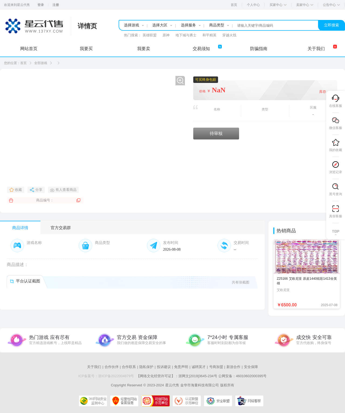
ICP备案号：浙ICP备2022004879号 (106, 376)
